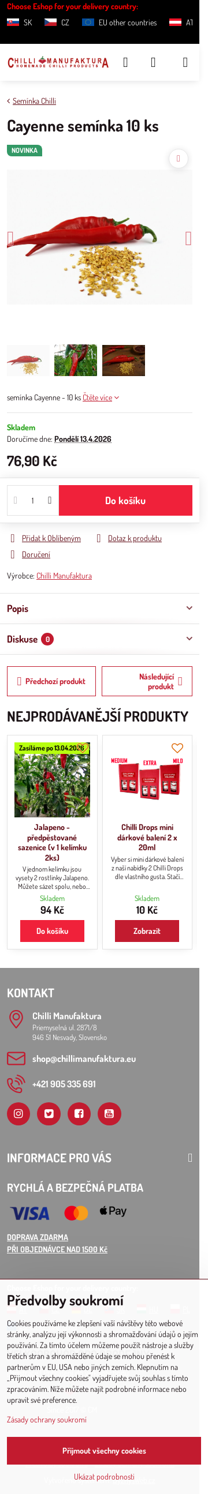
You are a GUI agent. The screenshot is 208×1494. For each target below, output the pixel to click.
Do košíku (125, 500)
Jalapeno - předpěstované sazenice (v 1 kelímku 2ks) (52, 842)
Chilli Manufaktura (64, 575)
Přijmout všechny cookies (104, 1450)
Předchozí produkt (51, 681)
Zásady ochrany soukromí (47, 1419)
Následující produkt (161, 681)
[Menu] (185, 62)
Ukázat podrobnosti (104, 1476)
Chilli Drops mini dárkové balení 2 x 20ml (147, 837)
